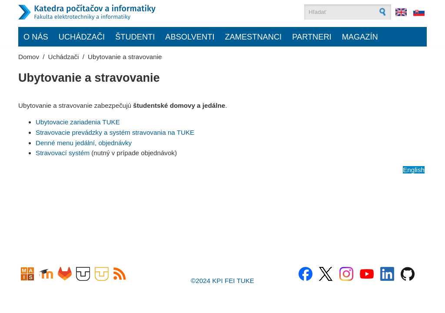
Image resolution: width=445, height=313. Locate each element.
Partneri (312, 36)
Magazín (360, 36)
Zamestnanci (253, 36)
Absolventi (189, 36)
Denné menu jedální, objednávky (84, 143)
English (414, 169)
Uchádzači (82, 36)
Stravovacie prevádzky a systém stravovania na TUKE (115, 132)
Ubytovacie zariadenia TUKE (78, 122)
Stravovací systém (63, 152)
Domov (28, 56)
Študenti (135, 36)
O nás (35, 36)
